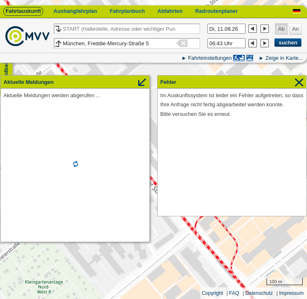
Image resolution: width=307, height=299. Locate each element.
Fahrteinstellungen (209, 58)
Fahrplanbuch (127, 11)
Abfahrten (170, 11)
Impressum (291, 293)
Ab (281, 29)
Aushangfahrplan (75, 11)
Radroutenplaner (216, 11)
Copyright (212, 293)
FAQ (234, 293)
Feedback (6, 71)
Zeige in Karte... (284, 58)
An (295, 29)
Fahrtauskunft (23, 11)
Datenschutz (259, 293)
